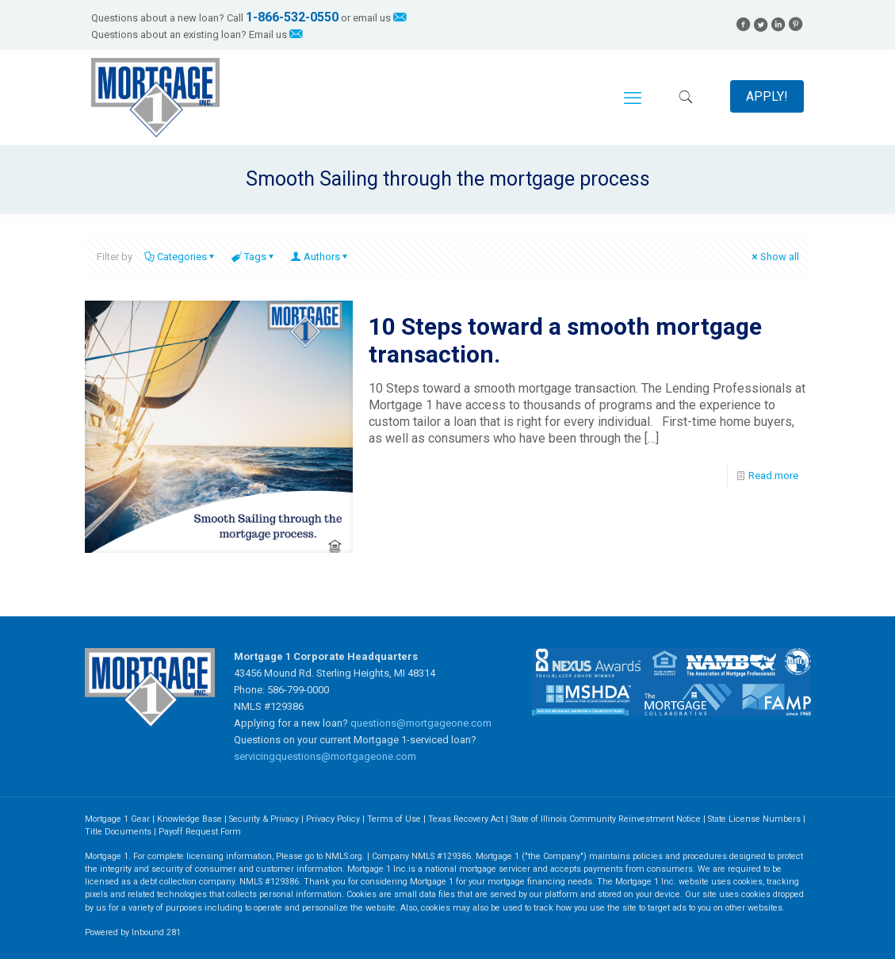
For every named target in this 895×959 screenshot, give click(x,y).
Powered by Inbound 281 (133, 932)
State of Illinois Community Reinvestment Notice (607, 819)
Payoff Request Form (200, 832)
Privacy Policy (333, 819)
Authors (320, 257)
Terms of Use (394, 819)
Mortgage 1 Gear (117, 819)
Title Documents (118, 832)
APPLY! (767, 96)
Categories (180, 257)
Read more (773, 475)
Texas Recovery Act (465, 819)
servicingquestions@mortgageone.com (325, 756)
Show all (774, 257)
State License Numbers (754, 819)
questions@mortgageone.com (420, 723)
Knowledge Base (189, 819)
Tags (254, 257)
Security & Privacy (264, 819)
